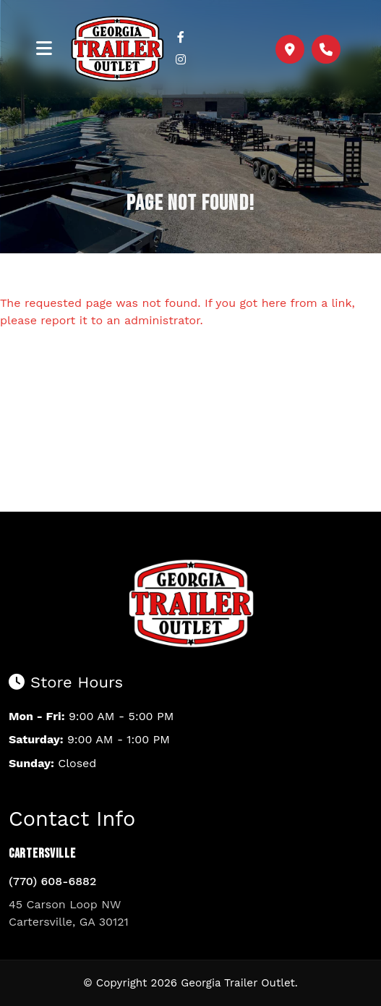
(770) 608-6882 (52, 881)
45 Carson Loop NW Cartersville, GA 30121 (69, 913)
